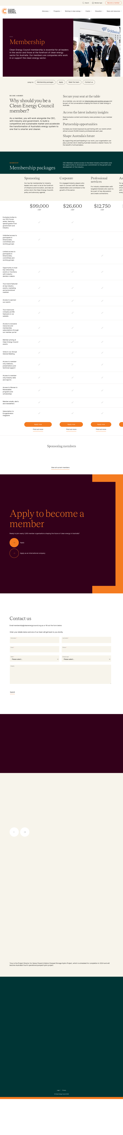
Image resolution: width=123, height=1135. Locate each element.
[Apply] (18, 546)
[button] (24, 832)
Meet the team (74, 86)
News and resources (114, 11)
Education (99, 11)
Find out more (38, 433)
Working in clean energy (73, 11)
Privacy (64, 1090)
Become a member (113, 3)
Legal (58, 1090)
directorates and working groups (97, 105)
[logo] (8, 11)
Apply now (38, 428)
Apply (61, 86)
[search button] (85, 3)
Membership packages (45, 86)
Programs (58, 11)
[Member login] (97, 3)
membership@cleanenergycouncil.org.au (28, 625)
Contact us (89, 86)
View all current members (60, 472)
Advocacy (46, 11)
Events (89, 11)
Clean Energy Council (61, 1094)
